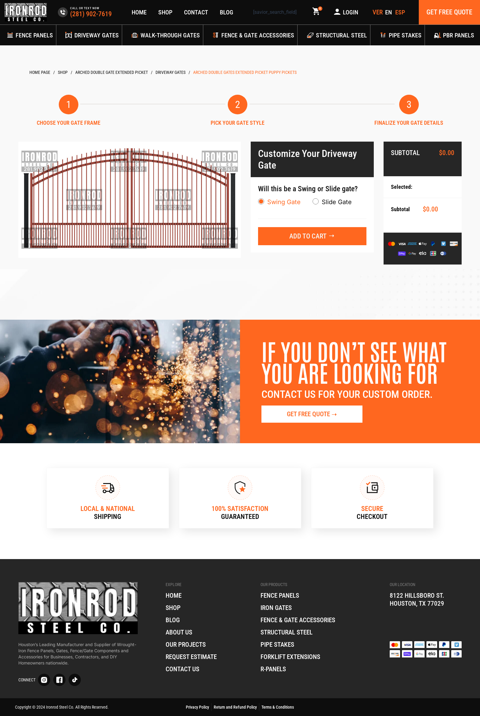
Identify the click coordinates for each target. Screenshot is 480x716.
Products (63, 72)
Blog (226, 12)
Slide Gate (337, 202)
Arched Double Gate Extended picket (111, 72)
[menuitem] (389, 12)
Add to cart (308, 236)
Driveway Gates (171, 72)
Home (139, 12)
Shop (165, 12)
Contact (196, 12)
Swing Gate (284, 202)
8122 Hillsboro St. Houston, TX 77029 (418, 599)
